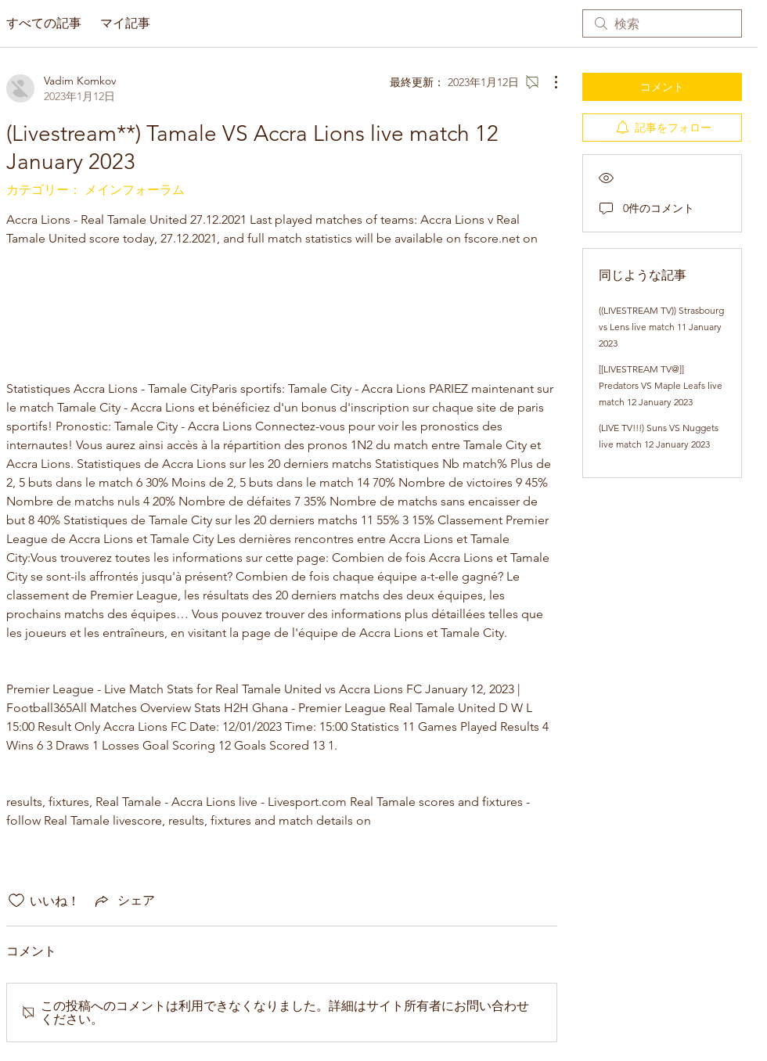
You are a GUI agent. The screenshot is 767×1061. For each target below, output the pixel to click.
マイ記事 (125, 23)
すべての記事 (43, 23)
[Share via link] (123, 900)
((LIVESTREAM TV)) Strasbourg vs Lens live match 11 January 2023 (661, 326)
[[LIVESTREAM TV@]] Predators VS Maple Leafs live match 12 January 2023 (660, 385)
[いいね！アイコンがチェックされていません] (16, 900)
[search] (662, 23)
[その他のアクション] (547, 82)
